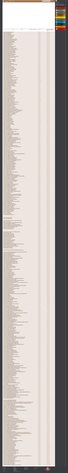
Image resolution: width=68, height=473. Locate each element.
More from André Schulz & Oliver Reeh (50, 30)
